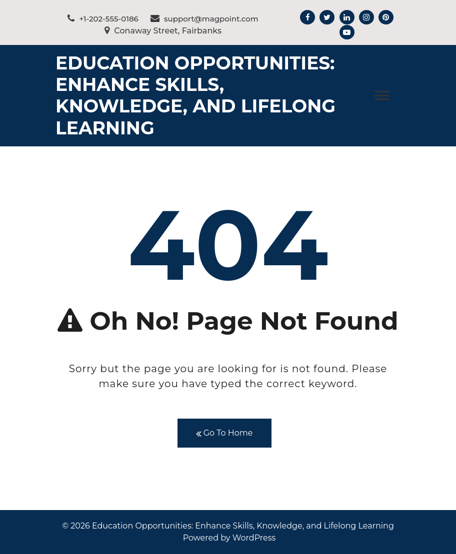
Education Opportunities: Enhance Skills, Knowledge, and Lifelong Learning (196, 95)
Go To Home (224, 433)
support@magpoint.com (204, 18)
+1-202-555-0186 (103, 18)
